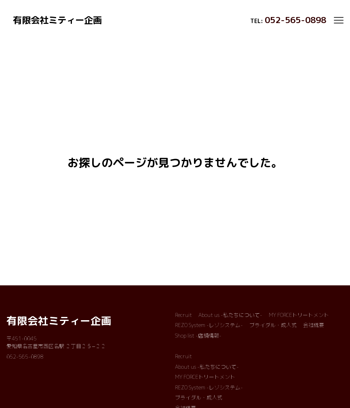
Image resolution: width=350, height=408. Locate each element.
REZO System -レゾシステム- (209, 325)
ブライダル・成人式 (273, 325)
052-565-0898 (295, 20)
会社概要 (313, 325)
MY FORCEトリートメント (299, 315)
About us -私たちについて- (230, 315)
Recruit (183, 315)
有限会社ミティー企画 (59, 320)
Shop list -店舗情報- (198, 335)
